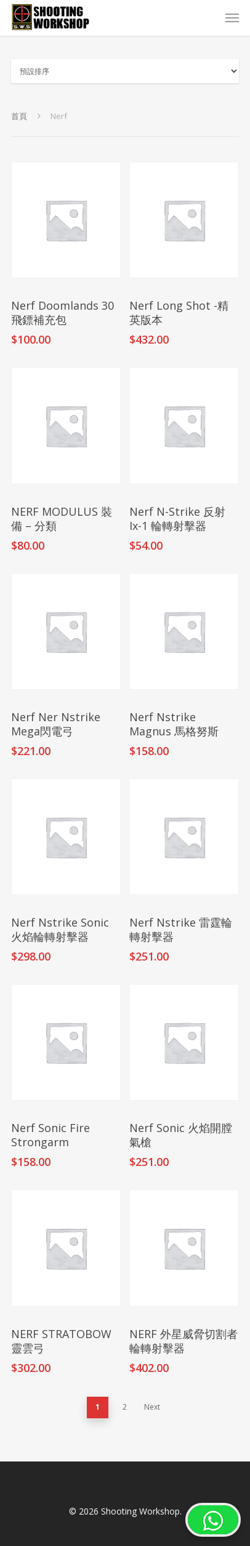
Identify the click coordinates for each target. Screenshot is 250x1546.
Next (152, 1407)
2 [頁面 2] (125, 1407)
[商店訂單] (125, 71)
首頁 (19, 116)
